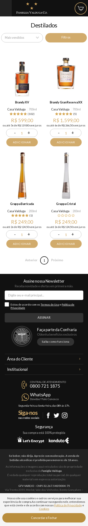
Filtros (66, 37)
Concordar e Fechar (44, 518)
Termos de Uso (50, 304)
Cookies (44, 508)
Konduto (59, 439)
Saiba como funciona (55, 341)
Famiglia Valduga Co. (31, 8)
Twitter (56, 415)
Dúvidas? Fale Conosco (44, 399)
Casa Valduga (16, 109)
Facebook (48, 415)
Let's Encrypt (30, 439)
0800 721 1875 (45, 386)
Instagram (65, 415)
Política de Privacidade (68, 505)
